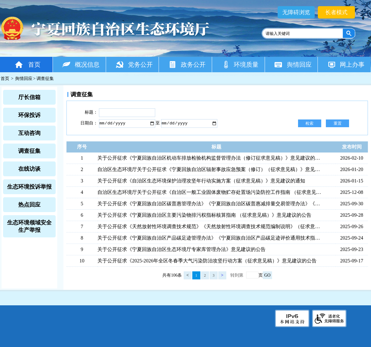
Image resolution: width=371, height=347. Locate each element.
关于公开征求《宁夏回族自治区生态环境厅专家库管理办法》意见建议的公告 (181, 249)
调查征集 (29, 151)
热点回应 (29, 205)
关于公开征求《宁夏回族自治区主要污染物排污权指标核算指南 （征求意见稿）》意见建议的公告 (204, 215)
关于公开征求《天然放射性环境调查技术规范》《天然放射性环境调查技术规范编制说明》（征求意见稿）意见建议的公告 (210, 226)
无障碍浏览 (296, 12)
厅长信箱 (29, 97)
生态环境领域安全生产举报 (29, 226)
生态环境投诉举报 (29, 187)
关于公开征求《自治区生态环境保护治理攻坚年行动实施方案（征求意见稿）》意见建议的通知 (201, 180)
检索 (309, 123)
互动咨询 (29, 133)
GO (267, 275)
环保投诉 (29, 115)
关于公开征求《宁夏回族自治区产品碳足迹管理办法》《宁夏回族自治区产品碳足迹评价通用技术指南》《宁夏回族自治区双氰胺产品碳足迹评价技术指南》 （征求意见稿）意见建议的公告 (210, 237)
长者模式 (336, 12)
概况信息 (81, 64)
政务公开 (187, 64)
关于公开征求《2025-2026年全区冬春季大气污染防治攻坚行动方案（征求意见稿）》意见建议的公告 (207, 260)
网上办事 (346, 64)
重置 (338, 123)
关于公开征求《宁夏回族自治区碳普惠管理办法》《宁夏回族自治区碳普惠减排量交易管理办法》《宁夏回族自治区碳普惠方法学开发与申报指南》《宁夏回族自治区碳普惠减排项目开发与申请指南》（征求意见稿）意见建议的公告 (210, 203)
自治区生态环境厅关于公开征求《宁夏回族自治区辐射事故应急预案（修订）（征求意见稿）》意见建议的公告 (210, 169)
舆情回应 (293, 64)
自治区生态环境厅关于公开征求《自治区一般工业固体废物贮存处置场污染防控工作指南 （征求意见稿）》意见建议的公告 (210, 192)
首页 (27, 64)
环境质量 (240, 64)
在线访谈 (29, 169)
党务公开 (134, 64)
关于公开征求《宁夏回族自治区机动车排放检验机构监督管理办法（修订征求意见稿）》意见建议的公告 (210, 158)
